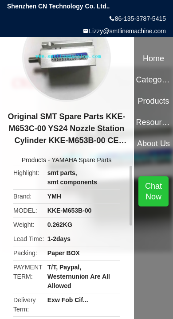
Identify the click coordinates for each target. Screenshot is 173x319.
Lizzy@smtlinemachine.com (127, 31)
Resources (153, 122)
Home (153, 58)
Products (34, 159)
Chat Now (153, 191)
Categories (153, 79)
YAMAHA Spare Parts (81, 159)
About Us (153, 143)
